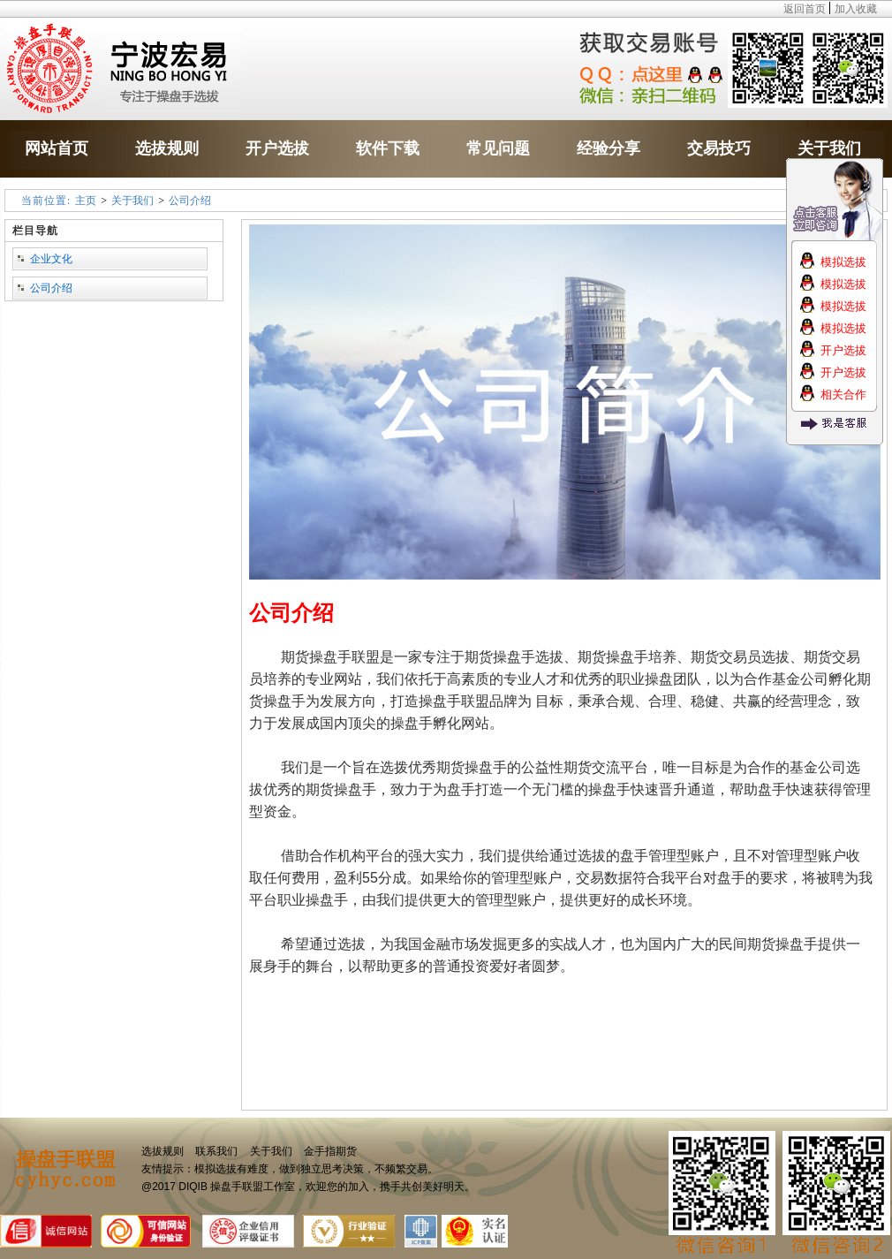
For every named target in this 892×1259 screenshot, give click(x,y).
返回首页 (804, 9)
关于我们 (132, 200)
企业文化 (51, 259)
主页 (85, 200)
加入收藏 (856, 9)
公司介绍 (190, 200)
